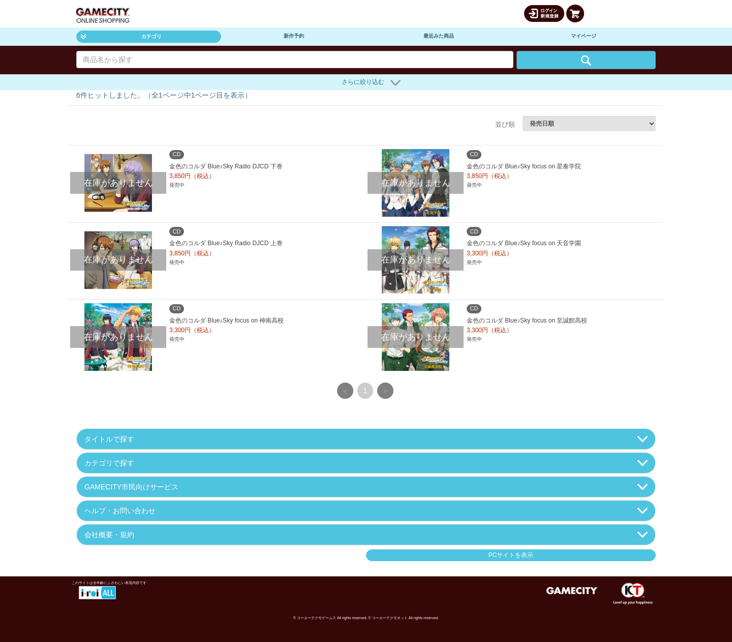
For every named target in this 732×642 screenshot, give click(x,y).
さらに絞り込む (371, 83)
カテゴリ (121, 36)
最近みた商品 (438, 36)
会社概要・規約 (366, 535)
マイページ (583, 36)
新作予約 (294, 36)
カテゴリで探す (366, 463)
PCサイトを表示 (511, 555)
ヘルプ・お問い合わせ (366, 511)
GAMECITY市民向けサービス (366, 487)
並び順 (505, 124)
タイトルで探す (366, 439)
